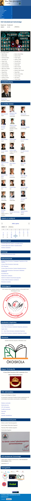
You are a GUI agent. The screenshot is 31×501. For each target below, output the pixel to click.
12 (27, 232)
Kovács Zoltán (13, 150)
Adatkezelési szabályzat (6, 275)
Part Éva (12, 175)
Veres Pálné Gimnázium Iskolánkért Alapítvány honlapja (14, 333)
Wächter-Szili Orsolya (14, 212)
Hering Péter (4, 99)
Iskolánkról (6, 13)
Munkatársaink (6, 11)
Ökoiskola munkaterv (6, 281)
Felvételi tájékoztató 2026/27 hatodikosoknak (11, 245)
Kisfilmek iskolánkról (5, 247)
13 (3, 234)
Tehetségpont (6, 18)
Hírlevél (3, 413)
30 (15, 237)
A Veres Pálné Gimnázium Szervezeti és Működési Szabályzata (12, 271)
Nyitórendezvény (5, 405)
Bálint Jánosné (4, 114)
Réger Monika (24, 175)
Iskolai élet (6, 7)
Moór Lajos (23, 163)
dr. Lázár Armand (25, 151)
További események (5, 409)
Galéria (6, 14)
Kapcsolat (1, 15)
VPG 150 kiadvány (5, 407)
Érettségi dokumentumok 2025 (8, 254)
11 (23, 232)
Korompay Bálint (24, 139)
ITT (8, 463)
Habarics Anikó (13, 125)
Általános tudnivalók (5, 403)
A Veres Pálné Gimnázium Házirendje (9, 264)
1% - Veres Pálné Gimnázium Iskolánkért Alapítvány (13, 331)
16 (15, 234)
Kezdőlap (6, 6)
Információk (6, 9)
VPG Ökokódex (4, 266)
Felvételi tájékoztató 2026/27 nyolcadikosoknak (12, 243)
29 (11, 237)
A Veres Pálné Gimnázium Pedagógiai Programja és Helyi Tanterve (14, 262)
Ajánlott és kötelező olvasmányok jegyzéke (11, 277)
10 (19, 232)
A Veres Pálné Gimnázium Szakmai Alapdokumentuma (13, 268)
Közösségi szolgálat (6, 10)
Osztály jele (10, 25)
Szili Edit (12, 198)
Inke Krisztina (4, 139)
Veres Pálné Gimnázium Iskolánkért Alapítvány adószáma (14, 326)
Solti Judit (3, 198)
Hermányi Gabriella (25, 127)
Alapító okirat (4, 329)
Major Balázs (13, 163)
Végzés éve (3, 25)
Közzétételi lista (4, 273)
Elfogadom (3, 499)
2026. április (15, 223)
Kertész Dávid (13, 139)
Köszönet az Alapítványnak (7, 324)
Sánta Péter (4, 187)
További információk (4, 497)
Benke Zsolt (23, 114)
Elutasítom (9, 499)
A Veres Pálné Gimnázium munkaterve (10, 279)
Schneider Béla (24, 187)
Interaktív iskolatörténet (6, 415)
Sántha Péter (13, 187)
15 (11, 234)
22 (11, 235)
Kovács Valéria (4, 151)
